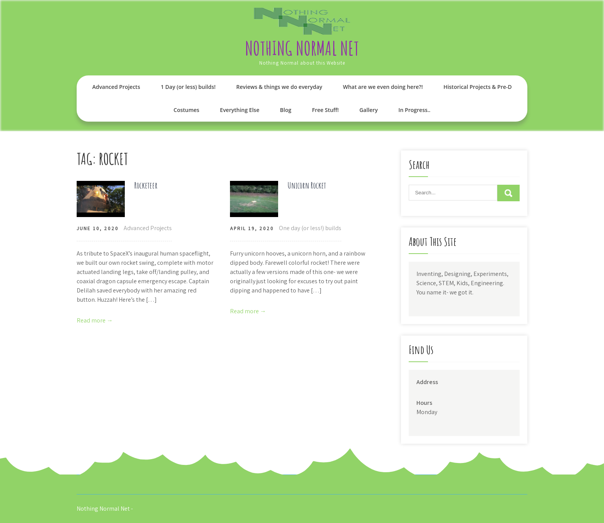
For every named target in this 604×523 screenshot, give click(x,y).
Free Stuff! (325, 110)
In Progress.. (414, 110)
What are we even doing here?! (383, 86)
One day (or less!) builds (310, 228)
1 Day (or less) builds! (188, 86)
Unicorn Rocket (307, 185)
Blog (285, 110)
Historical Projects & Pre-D (477, 86)
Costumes (187, 110)
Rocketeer (146, 185)
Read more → (95, 320)
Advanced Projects (116, 86)
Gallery (368, 110)
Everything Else (239, 110)
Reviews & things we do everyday (279, 86)
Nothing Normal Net (302, 48)
